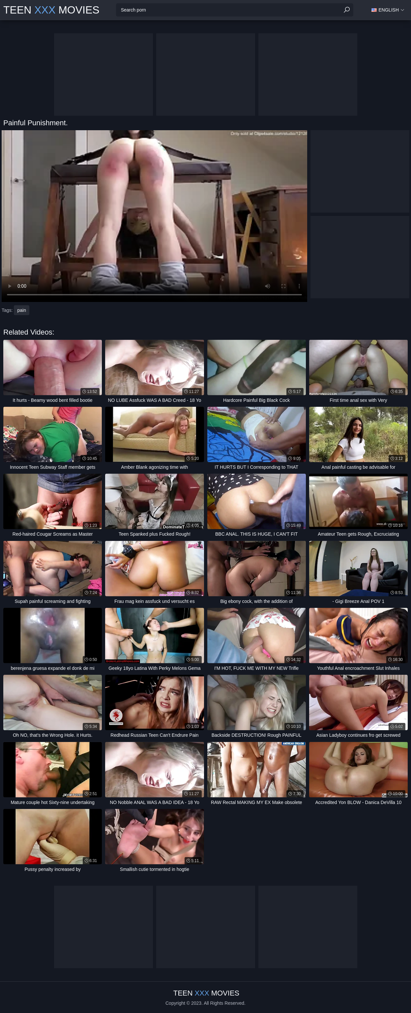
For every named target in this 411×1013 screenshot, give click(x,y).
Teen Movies (51, 10)
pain (21, 310)
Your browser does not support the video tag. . (154, 216)
